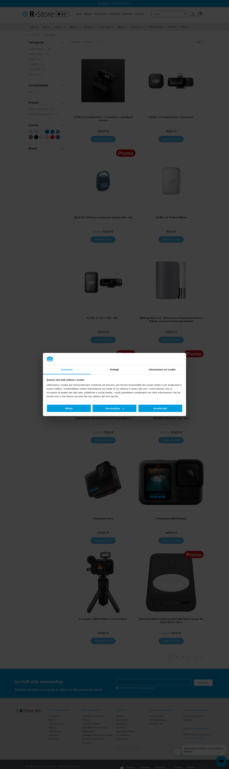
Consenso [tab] (67, 369)
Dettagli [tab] (114, 369)
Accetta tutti (160, 408)
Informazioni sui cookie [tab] (162, 369)
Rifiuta (69, 408)
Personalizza (114, 408)
